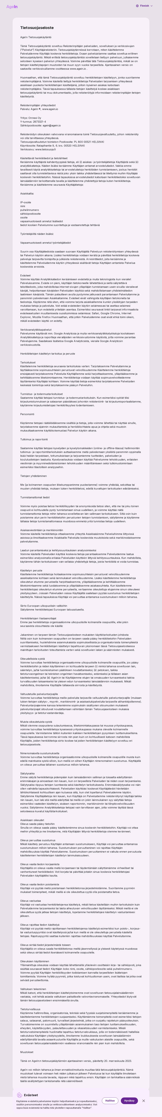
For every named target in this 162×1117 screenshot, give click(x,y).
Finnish (144, 5)
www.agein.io (78, 68)
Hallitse (110, 1100)
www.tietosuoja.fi (45, 149)
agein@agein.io (52, 125)
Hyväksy (129, 1100)
